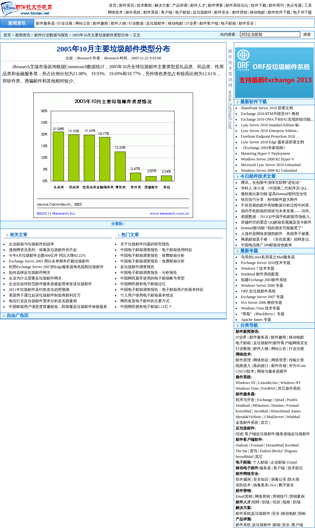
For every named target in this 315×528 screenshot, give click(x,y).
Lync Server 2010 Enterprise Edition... (270, 131)
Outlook (242, 445)
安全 (276, 513)
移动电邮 (257, 12)
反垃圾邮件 (202, 12)
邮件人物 (118, 23)
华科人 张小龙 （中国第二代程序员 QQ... (275, 188)
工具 (308, 5)
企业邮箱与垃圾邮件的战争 (31, 244)
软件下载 (258, 5)
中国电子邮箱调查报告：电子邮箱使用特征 (156, 250)
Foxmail (292, 405)
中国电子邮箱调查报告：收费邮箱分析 (152, 255)
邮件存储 (278, 365)
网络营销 (262, 496)
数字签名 (286, 485)
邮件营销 (239, 12)
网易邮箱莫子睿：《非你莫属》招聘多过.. (276, 239)
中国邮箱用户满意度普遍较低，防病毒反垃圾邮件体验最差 (58, 306)
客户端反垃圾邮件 (260, 434)
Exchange (264, 400)
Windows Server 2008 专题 (262, 285)
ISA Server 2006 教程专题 (261, 302)
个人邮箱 (260, 462)
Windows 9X (245, 383)
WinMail (293, 417)
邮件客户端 (208, 23)
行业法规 (64, 23)
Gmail (292, 462)
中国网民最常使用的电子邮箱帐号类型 (152, 278)
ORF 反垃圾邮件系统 (258, 291)
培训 (276, 502)
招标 (302, 513)
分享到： (118, 224)
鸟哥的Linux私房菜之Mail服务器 (268, 257)
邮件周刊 (276, 5)
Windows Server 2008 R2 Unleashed (269, 170)
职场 (266, 502)
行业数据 (136, 23)
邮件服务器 (45, 23)
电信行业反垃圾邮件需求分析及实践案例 (43, 301)
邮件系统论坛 (237, 5)
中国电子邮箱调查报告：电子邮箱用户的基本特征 (161, 289)
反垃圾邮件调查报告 (137, 267)
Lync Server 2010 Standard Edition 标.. (271, 125)
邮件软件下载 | (280, 12)
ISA (273, 485)
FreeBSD (268, 388)
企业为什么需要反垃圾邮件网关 (35, 278)
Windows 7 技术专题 (257, 268)
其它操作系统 (289, 388)
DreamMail (274, 445)
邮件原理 (243, 360)
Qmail (279, 400)
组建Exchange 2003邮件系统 (264, 280)
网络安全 (300, 343)
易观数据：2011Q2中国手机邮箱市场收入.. (276, 216)
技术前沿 (295, 468)
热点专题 (294, 5)
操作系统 (132, 12)
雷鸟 (253, 451)
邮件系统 (150, 12)
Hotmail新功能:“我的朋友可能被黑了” (272, 228)
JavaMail (261, 411)
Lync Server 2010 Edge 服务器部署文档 (272, 142)
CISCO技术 (245, 371)
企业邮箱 (278, 462)
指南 (286, 502)
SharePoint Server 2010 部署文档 (267, 108)
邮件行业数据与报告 (51, 35)
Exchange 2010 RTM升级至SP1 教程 (270, 113)
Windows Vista (248, 388)
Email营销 (244, 496)
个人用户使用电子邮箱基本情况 (146, 295)
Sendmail (243, 405)
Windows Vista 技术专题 (260, 308)
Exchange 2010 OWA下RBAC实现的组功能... (277, 119)
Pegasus (291, 451)
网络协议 (260, 360)
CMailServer (274, 417)
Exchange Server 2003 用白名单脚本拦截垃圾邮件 (49, 261)
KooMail (292, 445)
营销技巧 (280, 496)
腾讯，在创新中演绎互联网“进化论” (271, 182)
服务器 (265, 468)
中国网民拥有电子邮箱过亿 (143, 284)
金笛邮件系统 (247, 422)
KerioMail (243, 411)
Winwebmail (280, 411)
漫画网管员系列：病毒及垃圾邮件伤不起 (43, 250)
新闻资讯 (22, 35)
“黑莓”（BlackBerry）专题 (262, 314)
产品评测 (179, 5)
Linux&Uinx (268, 383)
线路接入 (243, 365)
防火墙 (293, 479)
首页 (113, 5)
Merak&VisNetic (249, 417)
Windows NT (290, 383)
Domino (277, 405)
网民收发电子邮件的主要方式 (144, 301)
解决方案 (162, 5)
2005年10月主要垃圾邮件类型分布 (100, 35)
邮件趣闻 (100, 23)
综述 (239, 434)
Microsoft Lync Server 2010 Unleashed (271, 165)
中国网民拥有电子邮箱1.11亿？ (146, 306)
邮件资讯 (126, 5)
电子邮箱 (182, 12)
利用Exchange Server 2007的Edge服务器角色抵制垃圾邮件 (56, 267)
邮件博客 (215, 5)
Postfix (292, 400)
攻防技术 (243, 485)
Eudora (266, 451)
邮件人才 (197, 5)
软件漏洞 (243, 479)
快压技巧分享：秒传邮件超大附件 (269, 199)
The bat (241, 451)
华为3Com (297, 365)
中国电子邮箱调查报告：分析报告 (148, 272)
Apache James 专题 (256, 319)
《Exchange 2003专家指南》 (264, 148)
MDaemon (261, 405)
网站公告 (82, 23)
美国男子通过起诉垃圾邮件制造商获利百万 (45, 295)
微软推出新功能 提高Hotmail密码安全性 (274, 194)
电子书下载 (302, 12)
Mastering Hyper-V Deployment (265, 153)
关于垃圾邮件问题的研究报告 (144, 244)
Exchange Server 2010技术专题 (265, 263)
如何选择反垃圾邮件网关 (29, 272)
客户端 (166, 12)
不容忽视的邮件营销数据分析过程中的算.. (276, 205)
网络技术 (115, 12)
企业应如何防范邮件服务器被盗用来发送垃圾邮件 (50, 284)
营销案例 (297, 496)
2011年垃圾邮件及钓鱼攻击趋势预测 (39, 289)
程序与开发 (245, 400)
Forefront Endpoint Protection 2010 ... (270, 136)
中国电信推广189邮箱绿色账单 (266, 245)
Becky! (278, 451)
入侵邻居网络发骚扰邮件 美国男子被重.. (276, 233)
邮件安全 (221, 12)
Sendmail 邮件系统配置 (260, 274)
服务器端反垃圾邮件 (293, 434)
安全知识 (260, 479)
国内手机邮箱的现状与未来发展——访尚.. (276, 211)
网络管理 (278, 360)
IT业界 (191, 23)
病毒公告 (278, 479)
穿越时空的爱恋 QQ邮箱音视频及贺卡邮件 (276, 222)
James (296, 411)
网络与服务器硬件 (272, 371)
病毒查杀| (261, 485)
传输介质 (296, 360)
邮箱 (277, 525)
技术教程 (144, 5)
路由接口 (260, 365)
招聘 (256, 502)
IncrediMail (245, 456)
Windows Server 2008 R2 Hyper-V (267, 159)
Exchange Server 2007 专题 (262, 297)
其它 (264, 422)
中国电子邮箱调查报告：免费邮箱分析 (152, 261)
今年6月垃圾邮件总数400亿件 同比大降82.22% (47, 255)
